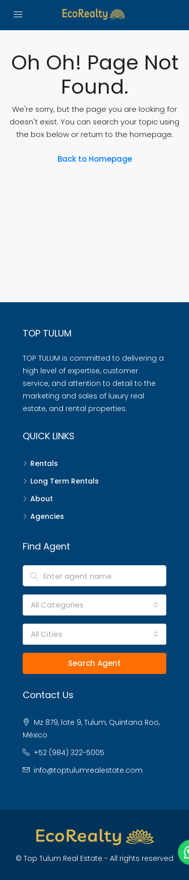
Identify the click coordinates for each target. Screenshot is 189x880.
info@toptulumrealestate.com (88, 770)
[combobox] (94, 605)
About (41, 499)
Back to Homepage (94, 159)
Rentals (44, 463)
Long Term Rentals (64, 481)
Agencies (47, 516)
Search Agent (94, 663)
